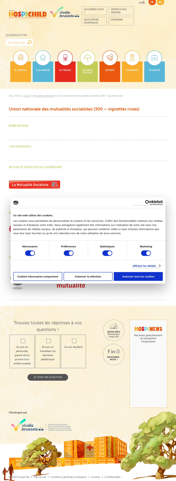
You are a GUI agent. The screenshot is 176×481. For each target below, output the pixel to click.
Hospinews (117, 20)
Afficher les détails (144, 265)
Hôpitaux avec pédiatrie (119, 11)
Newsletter (16, 35)
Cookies (95, 477)
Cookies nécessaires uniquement (37, 276)
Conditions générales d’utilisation (69, 477)
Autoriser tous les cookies (138, 276)
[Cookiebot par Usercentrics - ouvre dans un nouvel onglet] (148, 202)
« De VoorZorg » (20, 146)
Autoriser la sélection (88, 276)
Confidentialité (112, 477)
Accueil (26, 96)
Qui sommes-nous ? (94, 11)
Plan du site (40, 477)
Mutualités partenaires (44, 96)
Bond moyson (18, 125)
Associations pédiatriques (91, 21)
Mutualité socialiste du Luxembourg (35, 167)
